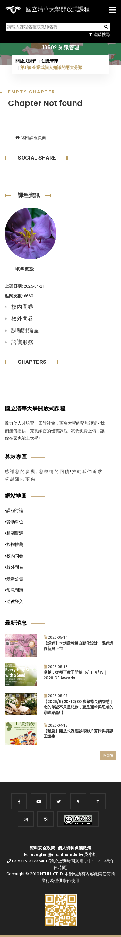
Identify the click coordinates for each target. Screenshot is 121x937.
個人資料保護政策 (74, 848)
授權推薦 (14, 544)
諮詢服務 (22, 342)
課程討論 (14, 510)
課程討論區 (25, 330)
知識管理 (49, 61)
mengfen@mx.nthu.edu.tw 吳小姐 (63, 854)
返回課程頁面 (30, 137)
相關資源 (14, 533)
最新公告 (14, 578)
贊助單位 (14, 521)
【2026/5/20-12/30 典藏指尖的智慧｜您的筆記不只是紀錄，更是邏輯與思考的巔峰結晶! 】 (79, 707)
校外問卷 (22, 318)
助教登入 (14, 601)
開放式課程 (25, 61)
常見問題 (14, 590)
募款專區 (16, 457)
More (108, 755)
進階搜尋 (99, 34)
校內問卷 (22, 306)
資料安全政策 (42, 848)
